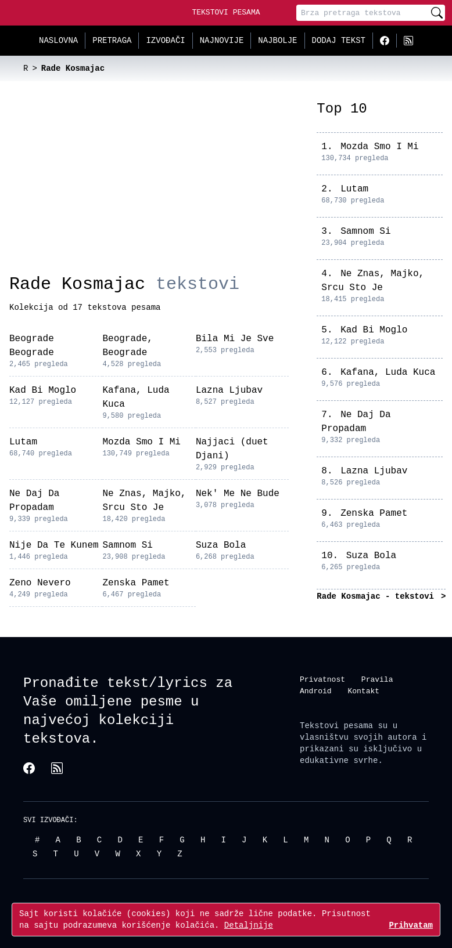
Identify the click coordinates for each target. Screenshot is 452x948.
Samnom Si (127, 545)
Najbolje (277, 40)
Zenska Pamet (135, 583)
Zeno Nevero (40, 583)
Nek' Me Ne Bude (237, 493)
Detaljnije (248, 925)
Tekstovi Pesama (226, 12)
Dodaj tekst (338, 40)
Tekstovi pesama (336, 725)
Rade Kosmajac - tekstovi (378, 596)
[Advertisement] (149, 187)
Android (316, 691)
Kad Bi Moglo (42, 390)
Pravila (377, 679)
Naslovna (58, 40)
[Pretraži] (437, 13)
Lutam (23, 442)
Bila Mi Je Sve (235, 338)
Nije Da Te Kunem (54, 545)
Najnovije (222, 40)
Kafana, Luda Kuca (387, 372)
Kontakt (363, 691)
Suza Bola (221, 545)
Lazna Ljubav (229, 390)
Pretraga (111, 40)
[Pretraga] (362, 13)
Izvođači (165, 40)
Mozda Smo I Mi (141, 442)
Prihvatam (411, 925)
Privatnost (322, 679)
